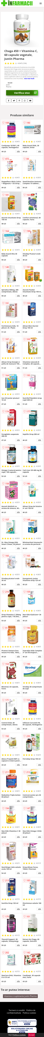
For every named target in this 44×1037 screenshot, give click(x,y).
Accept (31, 1035)
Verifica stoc (26, 92)
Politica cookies (29, 1013)
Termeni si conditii (17, 1010)
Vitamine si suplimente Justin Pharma (20, 996)
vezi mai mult (29, 78)
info (18, 151)
